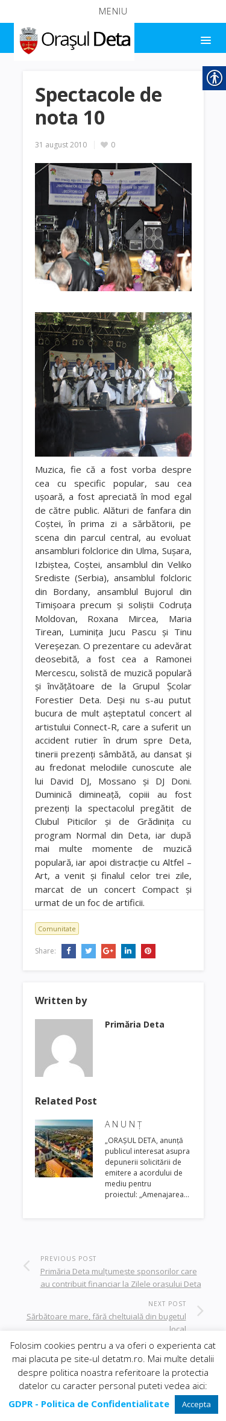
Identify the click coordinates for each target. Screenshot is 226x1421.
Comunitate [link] (57, 928)
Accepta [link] (196, 1404)
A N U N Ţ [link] (123, 1124)
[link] (73, 38)
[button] (113, 11)
